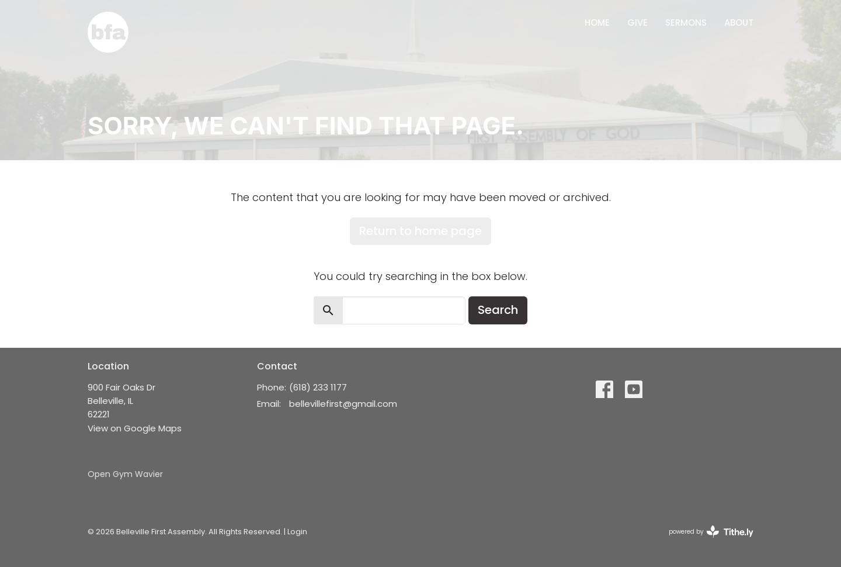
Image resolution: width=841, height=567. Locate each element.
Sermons (686, 22)
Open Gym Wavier (125, 474)
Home (597, 22)
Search (498, 310)
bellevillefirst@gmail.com (343, 403)
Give (637, 22)
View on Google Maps (135, 428)
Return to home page (420, 231)
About (738, 22)
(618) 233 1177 (318, 387)
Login (297, 531)
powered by (711, 531)
